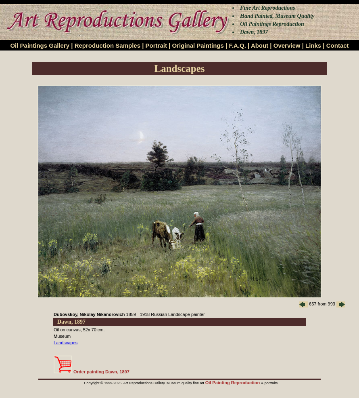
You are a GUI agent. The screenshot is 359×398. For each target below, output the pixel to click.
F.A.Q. (237, 45)
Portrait (156, 45)
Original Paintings (197, 45)
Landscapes (65, 342)
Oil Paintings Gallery (39, 45)
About (259, 45)
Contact (337, 45)
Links (313, 45)
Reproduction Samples (107, 45)
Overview (287, 45)
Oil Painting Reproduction (233, 382)
